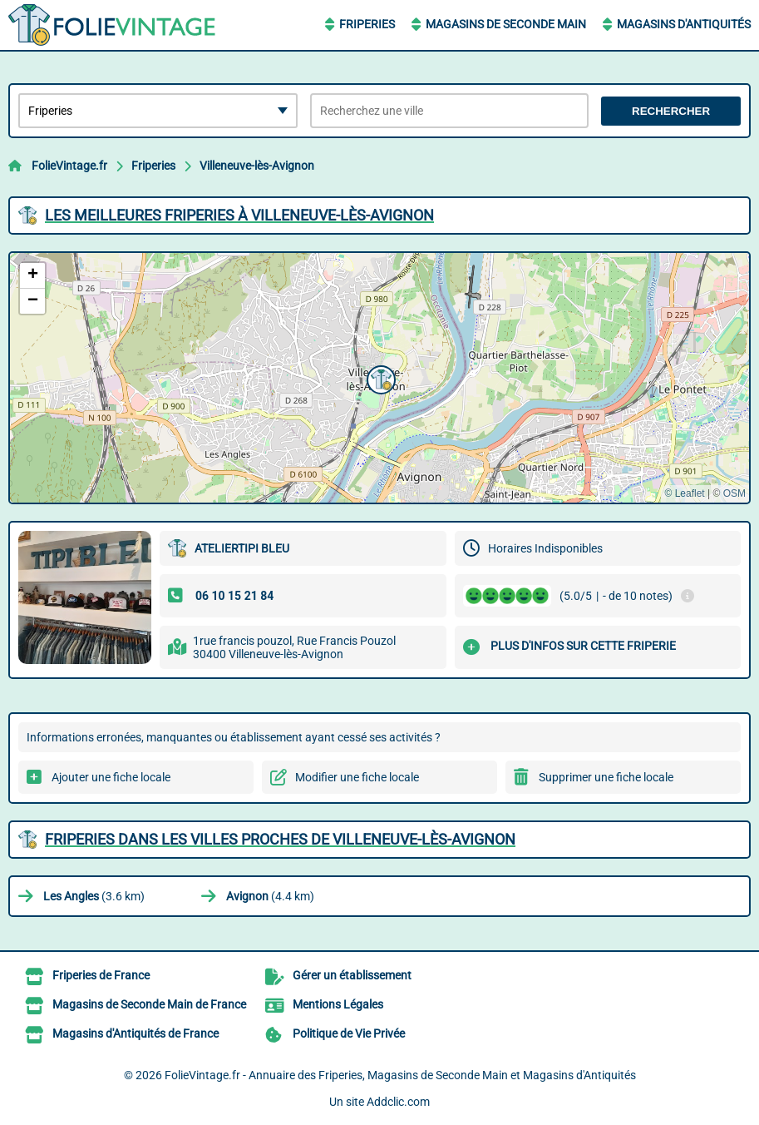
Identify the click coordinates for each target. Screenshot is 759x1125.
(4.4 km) (270, 896)
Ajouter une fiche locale (111, 777)
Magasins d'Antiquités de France (135, 1033)
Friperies (367, 24)
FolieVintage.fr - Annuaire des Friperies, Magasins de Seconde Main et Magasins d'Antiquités (400, 1075)
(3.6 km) (94, 896)
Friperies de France (101, 975)
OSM (734, 493)
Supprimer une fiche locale (606, 777)
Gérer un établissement (352, 975)
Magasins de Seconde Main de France (149, 1004)
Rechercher (671, 111)
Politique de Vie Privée (349, 1033)
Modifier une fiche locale (357, 777)
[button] (379, 377)
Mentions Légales (338, 1004)
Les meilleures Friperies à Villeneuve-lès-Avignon (239, 215)
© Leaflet (684, 493)
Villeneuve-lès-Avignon (257, 165)
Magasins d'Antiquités (684, 24)
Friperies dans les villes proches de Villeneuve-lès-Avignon (280, 839)
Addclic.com (398, 1101)
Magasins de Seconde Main (506, 24)
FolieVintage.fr (69, 165)
